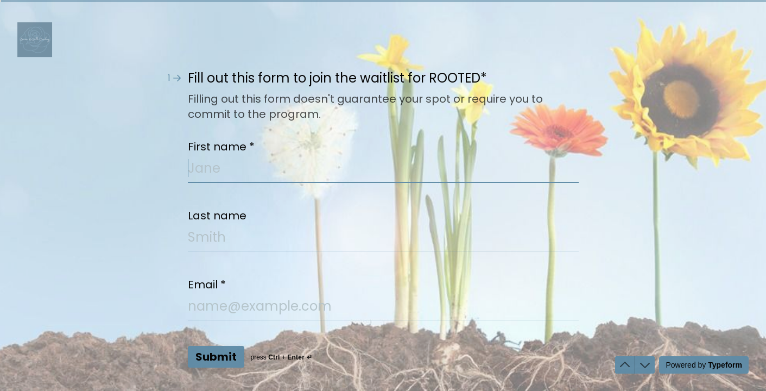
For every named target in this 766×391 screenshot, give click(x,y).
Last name (217, 215)
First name (221, 146)
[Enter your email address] (383, 308)
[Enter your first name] (383, 170)
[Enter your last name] (383, 239)
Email (207, 284)
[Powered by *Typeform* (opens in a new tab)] (704, 365)
